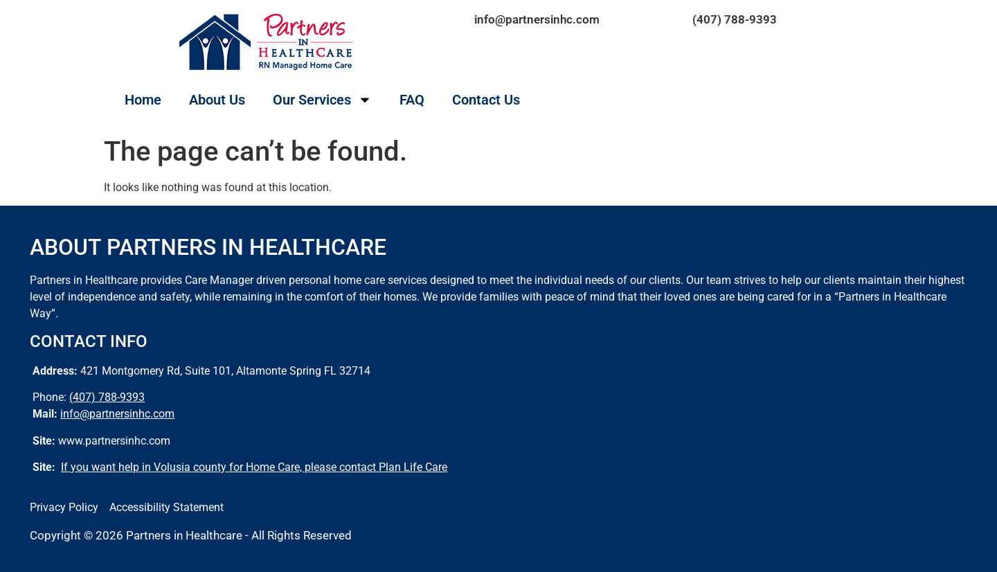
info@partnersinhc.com (537, 19)
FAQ (411, 99)
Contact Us (486, 99)
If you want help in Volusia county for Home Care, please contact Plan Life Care (254, 467)
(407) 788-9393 (734, 19)
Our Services (322, 100)
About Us (217, 99)
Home (143, 99)
